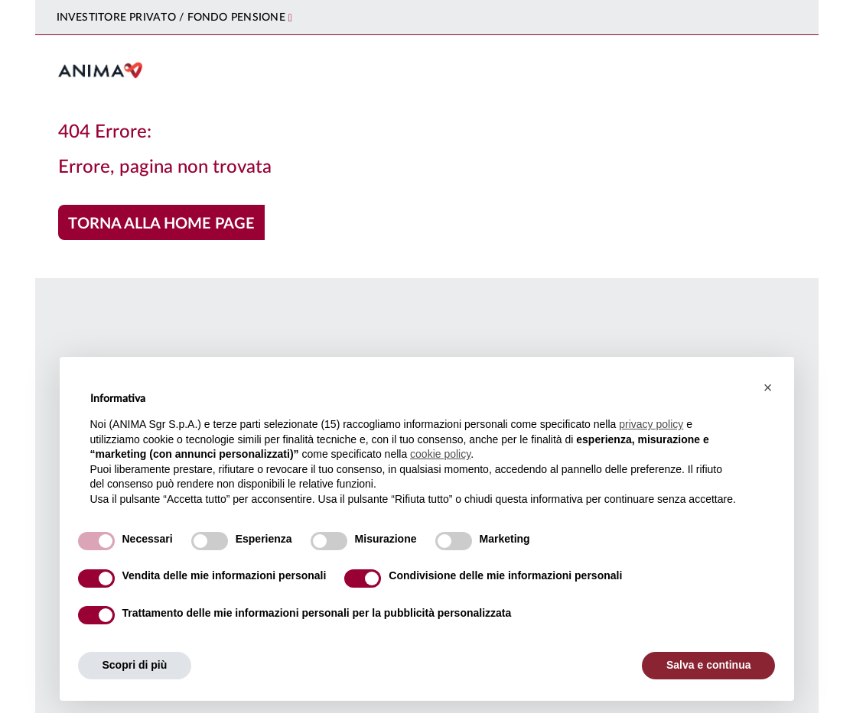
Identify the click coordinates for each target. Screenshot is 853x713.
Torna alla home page (161, 224)
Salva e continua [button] (708, 665)
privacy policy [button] (651, 424)
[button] (768, 387)
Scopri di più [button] (135, 665)
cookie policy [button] (440, 454)
